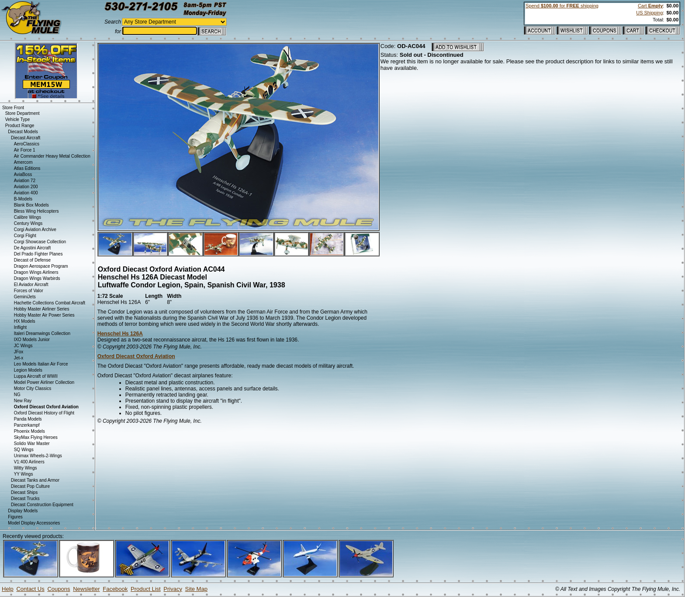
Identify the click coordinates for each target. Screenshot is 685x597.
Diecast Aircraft (25, 137)
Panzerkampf (27, 425)
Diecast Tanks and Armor (35, 480)
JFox (19, 351)
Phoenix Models (29, 431)
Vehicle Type (17, 119)
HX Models (24, 321)
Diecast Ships (24, 492)
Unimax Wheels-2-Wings (38, 455)
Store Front (13, 107)
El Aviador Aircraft (31, 284)
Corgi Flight (25, 235)
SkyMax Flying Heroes (36, 437)
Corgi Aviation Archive (35, 229)
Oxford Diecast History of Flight (44, 413)
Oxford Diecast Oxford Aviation (136, 356)
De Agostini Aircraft (32, 247)
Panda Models (28, 419)
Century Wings (28, 223)
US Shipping (649, 12)
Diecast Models (23, 131)
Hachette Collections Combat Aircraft (49, 302)
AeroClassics (26, 143)
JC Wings (23, 345)
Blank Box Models (31, 205)
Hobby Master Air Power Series (44, 315)
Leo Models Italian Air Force (41, 364)
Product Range (20, 125)
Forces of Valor (28, 290)
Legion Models (28, 370)
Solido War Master (32, 443)
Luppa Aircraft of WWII (36, 376)
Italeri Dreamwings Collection (42, 333)
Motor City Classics (33, 388)
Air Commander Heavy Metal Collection (52, 156)
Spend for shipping (562, 5)
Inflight (20, 327)
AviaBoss (23, 174)
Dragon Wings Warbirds (37, 278)
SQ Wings (24, 449)
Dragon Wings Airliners (36, 272)
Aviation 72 (24, 180)
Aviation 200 (26, 186)
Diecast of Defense (32, 260)
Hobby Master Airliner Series (41, 309)
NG (17, 394)
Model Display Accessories (34, 523)
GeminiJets (25, 296)
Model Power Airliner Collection (44, 382)
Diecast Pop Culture (30, 486)
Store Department (22, 113)
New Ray (23, 400)
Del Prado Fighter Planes (38, 254)
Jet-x (19, 357)
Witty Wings (25, 468)
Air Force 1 (24, 150)
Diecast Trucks (25, 498)
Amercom (23, 162)
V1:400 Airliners (29, 461)
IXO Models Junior (32, 339)
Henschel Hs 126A (120, 334)
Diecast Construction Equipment (42, 504)
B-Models (23, 199)
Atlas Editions (27, 168)
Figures (15, 516)
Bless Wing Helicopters (36, 211)
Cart (650, 5)
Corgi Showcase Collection (40, 241)
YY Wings (23, 474)
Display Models (23, 510)
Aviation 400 (26, 192)
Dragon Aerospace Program (41, 266)
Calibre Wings (27, 217)
